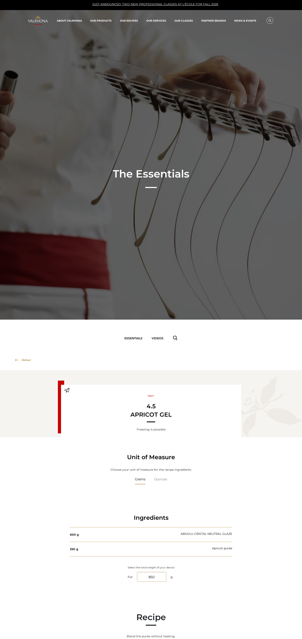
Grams (140, 479)
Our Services (156, 20)
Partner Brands (213, 20)
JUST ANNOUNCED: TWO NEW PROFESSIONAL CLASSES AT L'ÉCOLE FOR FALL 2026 (125, 5)
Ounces (160, 479)
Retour (23, 360)
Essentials (133, 338)
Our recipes (129, 20)
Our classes (183, 20)
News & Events (245, 20)
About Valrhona (69, 20)
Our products (101, 20)
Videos (157, 338)
